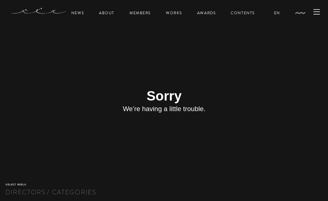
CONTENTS (243, 13)
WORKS (174, 13)
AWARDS (206, 13)
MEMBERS (140, 13)
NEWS (77, 13)
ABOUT (106, 13)
